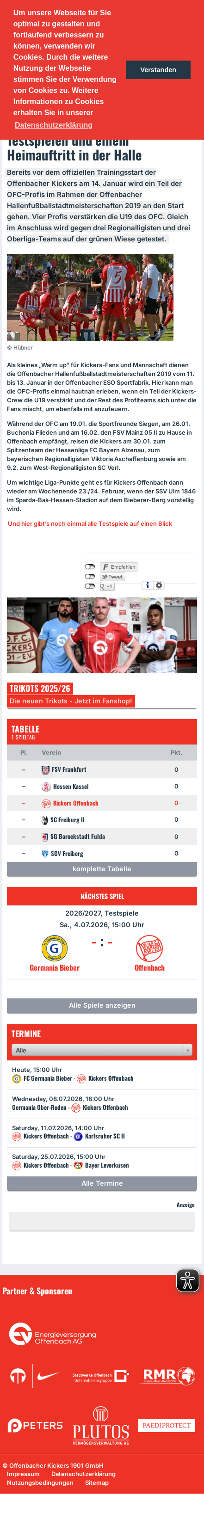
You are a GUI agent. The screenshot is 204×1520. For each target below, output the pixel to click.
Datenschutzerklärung (83, 1473)
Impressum (23, 1473)
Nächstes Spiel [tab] (102, 896)
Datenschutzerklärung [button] (54, 125)
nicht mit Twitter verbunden (90, 576)
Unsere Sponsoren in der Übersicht (59, 1304)
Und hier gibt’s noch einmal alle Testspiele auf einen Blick (90, 523)
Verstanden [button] (158, 70)
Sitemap (97, 1482)
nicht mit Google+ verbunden (90, 586)
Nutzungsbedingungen (40, 1482)
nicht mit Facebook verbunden (90, 567)
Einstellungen (159, 585)
